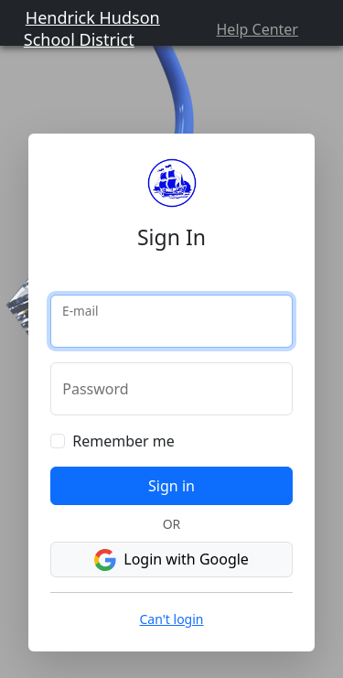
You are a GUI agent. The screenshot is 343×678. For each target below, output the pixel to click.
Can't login (171, 619)
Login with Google (171, 560)
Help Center (257, 29)
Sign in (171, 486)
